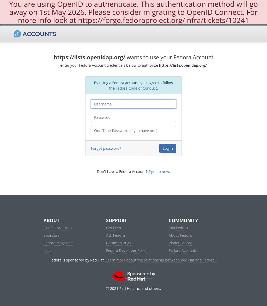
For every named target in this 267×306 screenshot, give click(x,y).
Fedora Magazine (58, 242)
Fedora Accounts (183, 250)
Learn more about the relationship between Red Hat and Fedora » (161, 260)
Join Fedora (178, 227)
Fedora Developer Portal (127, 250)
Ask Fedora (115, 235)
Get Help (113, 227)
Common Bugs (118, 242)
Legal (48, 250)
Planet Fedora (180, 242)
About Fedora (180, 235)
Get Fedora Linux (58, 227)
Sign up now (158, 171)
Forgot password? (106, 148)
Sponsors (51, 235)
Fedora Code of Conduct (136, 88)
